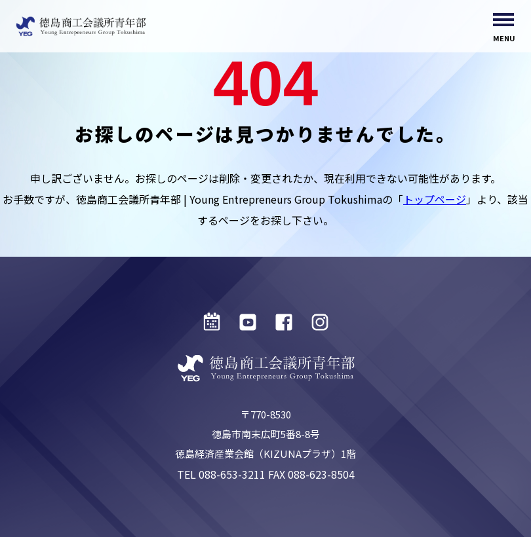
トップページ (434, 199)
